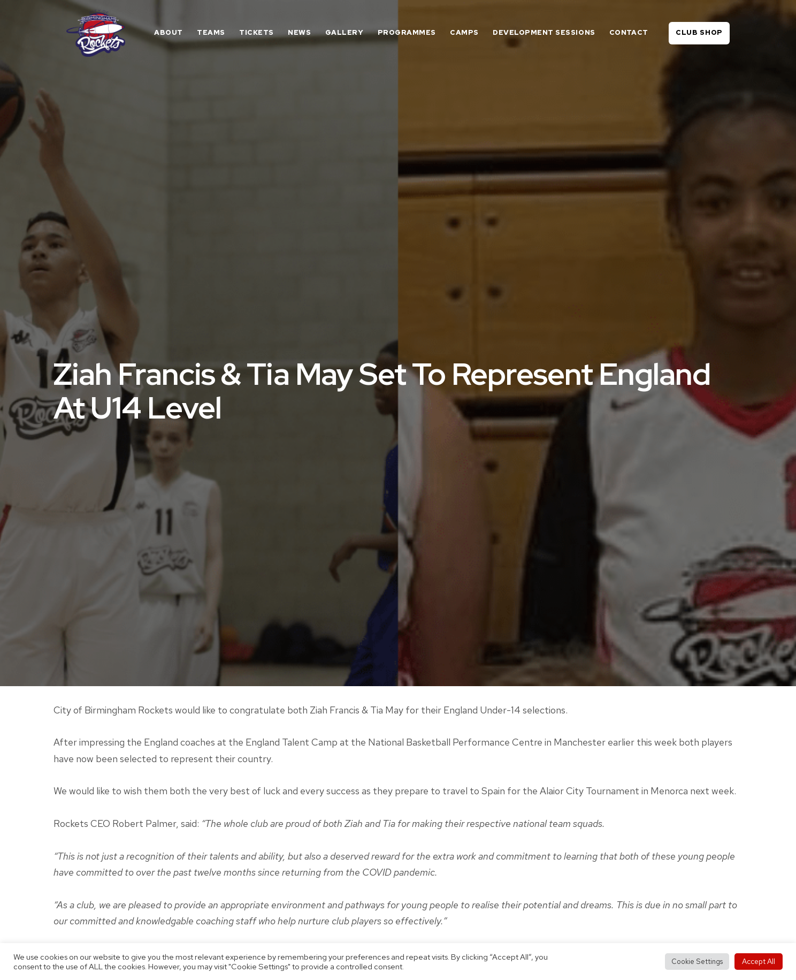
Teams (211, 32)
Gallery (344, 32)
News (299, 32)
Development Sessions (544, 32)
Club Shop (699, 32)
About (168, 32)
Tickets (256, 32)
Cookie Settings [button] (697, 961)
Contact (628, 32)
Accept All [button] (758, 961)
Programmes (407, 32)
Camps (464, 32)
